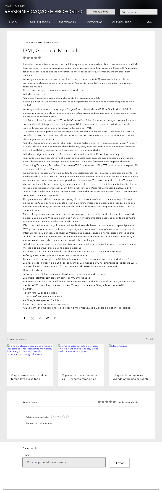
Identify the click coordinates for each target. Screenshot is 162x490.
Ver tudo (150, 338)
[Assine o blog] (100, 12)
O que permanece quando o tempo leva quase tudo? (29, 377)
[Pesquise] (139, 12)
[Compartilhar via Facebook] (24, 318)
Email (26, 454)
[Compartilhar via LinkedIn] (39, 318)
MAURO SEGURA (15, 5)
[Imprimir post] (55, 318)
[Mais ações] (137, 43)
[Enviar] (119, 463)
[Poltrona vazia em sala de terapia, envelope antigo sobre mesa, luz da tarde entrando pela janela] (81, 357)
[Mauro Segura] (132, 357)
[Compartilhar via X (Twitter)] (32, 318)
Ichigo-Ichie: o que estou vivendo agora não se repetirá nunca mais (131, 377)
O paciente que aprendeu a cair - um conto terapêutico (79, 377)
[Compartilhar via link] (47, 318)
